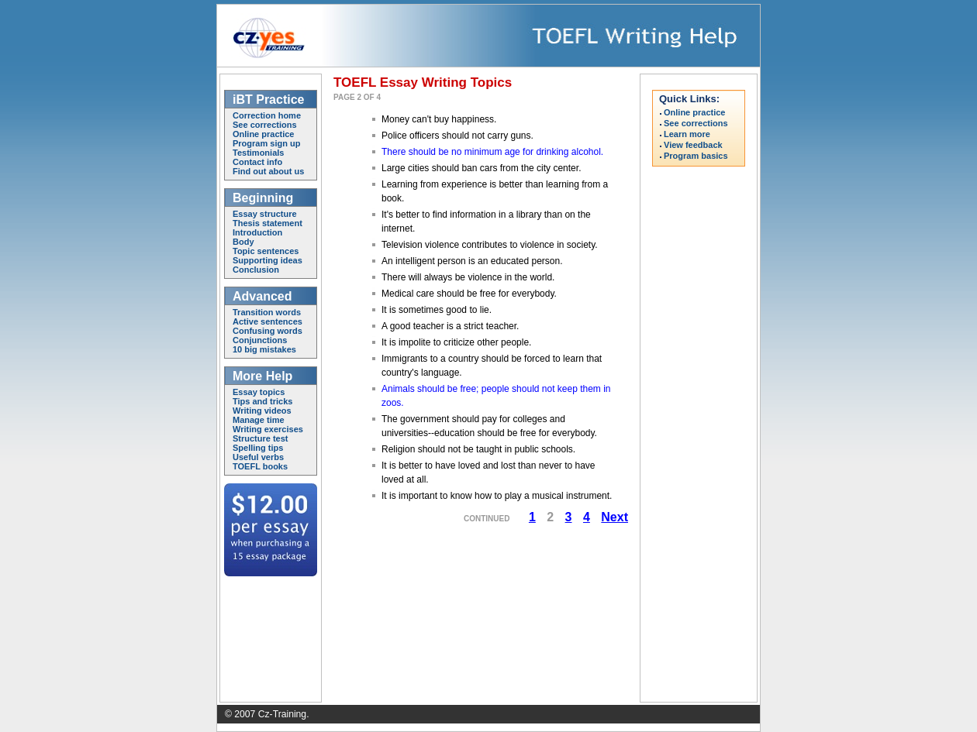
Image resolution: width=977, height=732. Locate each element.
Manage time (259, 419)
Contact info (257, 162)
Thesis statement (267, 223)
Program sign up (266, 143)
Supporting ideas (267, 260)
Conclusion (256, 269)
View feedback (693, 145)
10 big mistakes (264, 349)
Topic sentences (266, 251)
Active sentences (267, 321)
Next (614, 517)
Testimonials (258, 152)
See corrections (265, 124)
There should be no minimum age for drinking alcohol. (492, 151)
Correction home (267, 115)
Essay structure (265, 213)
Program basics (696, 156)
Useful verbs (258, 457)
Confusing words (267, 330)
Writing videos (262, 410)
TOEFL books (260, 466)
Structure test (260, 438)
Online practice (263, 134)
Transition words (267, 312)
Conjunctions (260, 340)
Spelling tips (258, 447)
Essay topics (259, 392)
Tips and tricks (262, 401)
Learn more (687, 134)
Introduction (257, 232)
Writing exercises (268, 429)
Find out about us (268, 171)
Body (243, 241)
